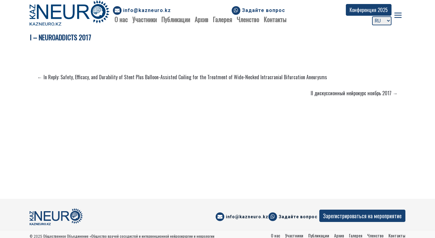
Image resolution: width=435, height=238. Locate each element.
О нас (121, 19)
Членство (248, 19)
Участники (144, 19)
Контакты (275, 19)
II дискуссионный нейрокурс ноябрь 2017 (354, 93)
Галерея (222, 19)
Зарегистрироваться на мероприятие (362, 216)
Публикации (175, 19)
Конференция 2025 (369, 10)
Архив (201, 19)
